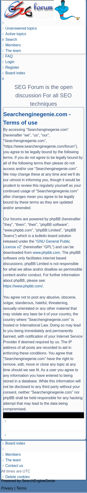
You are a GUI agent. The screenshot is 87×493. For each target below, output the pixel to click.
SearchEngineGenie (38, 481)
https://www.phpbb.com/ (23, 286)
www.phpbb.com (46, 253)
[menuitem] (19, 28)
